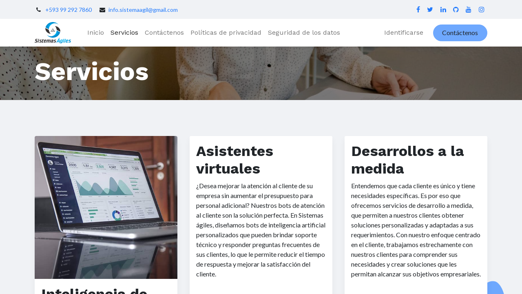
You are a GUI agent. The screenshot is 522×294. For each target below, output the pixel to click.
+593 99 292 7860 (68, 9)
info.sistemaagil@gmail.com (143, 9)
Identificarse (403, 32)
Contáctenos (460, 32)
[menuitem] (95, 32)
